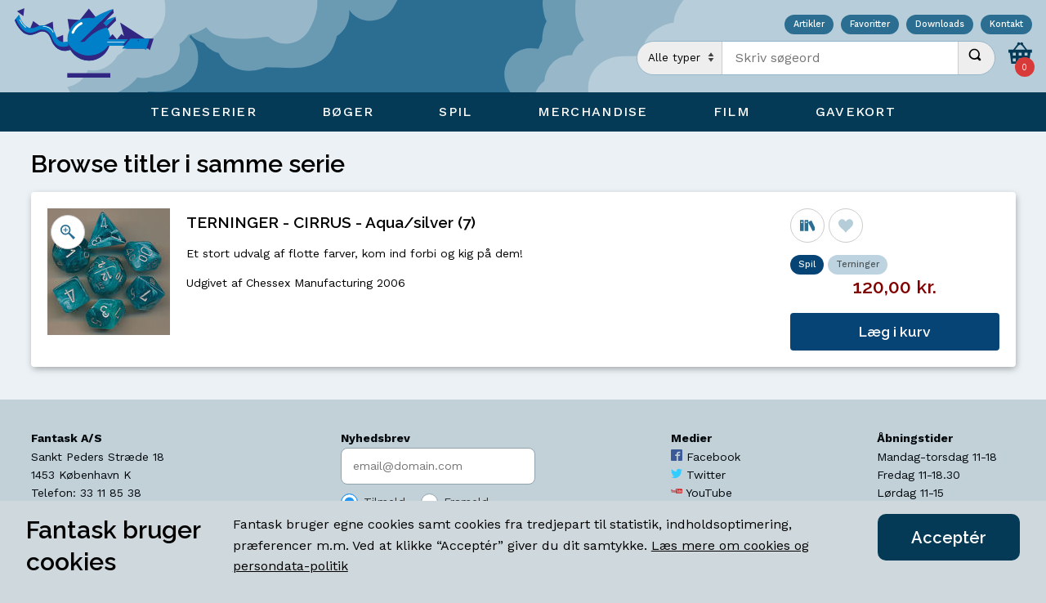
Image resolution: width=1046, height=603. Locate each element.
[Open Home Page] (92, 46)
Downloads (939, 25)
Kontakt (1006, 25)
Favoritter (870, 25)
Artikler (809, 25)
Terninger (857, 264)
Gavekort (856, 111)
